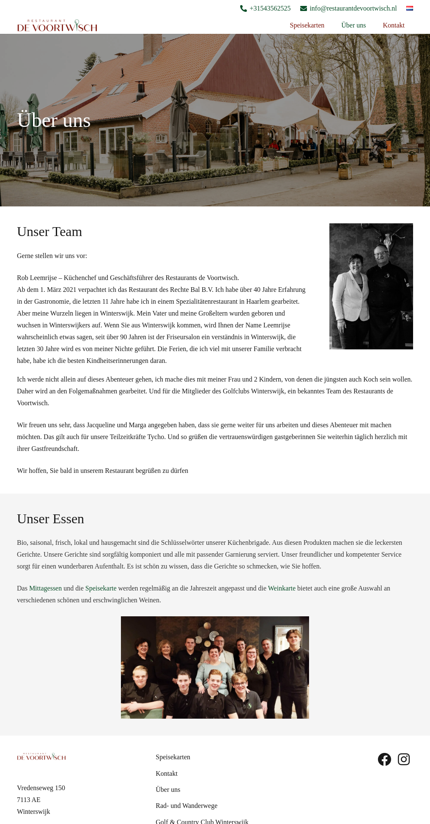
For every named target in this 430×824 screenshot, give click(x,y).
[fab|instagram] (404, 759)
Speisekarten (173, 757)
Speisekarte (101, 588)
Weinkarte (282, 588)
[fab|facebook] (384, 759)
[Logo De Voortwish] (57, 25)
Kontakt (167, 773)
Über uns (168, 789)
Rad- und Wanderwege (186, 805)
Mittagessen (45, 588)
